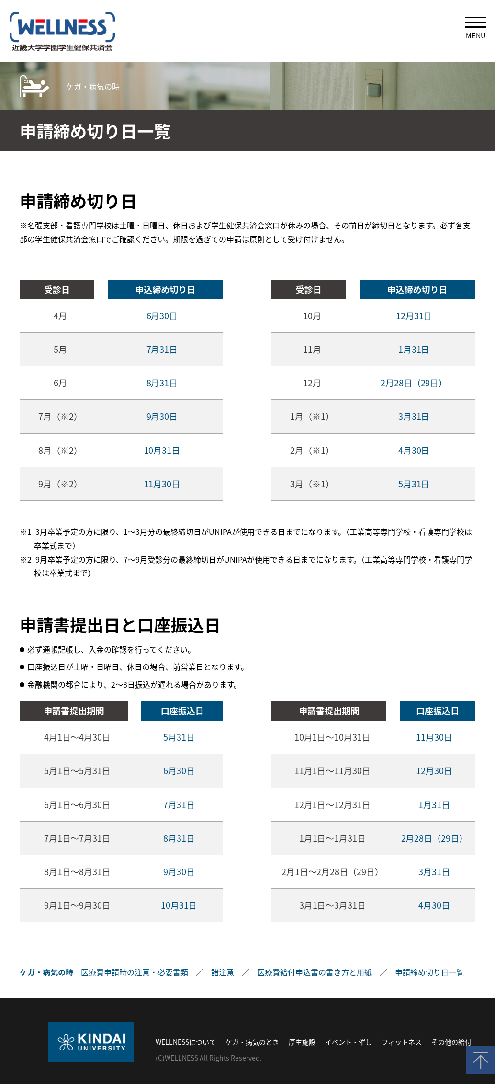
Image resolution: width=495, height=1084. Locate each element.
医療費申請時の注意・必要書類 (134, 972)
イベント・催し (348, 1042)
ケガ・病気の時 (93, 86)
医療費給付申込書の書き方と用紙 (314, 972)
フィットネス (402, 1042)
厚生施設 (302, 1042)
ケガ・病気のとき (252, 1042)
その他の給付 (451, 1042)
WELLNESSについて (186, 1042)
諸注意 (222, 972)
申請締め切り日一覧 (429, 972)
